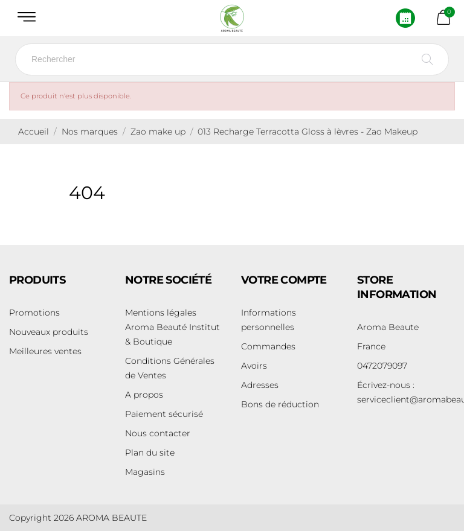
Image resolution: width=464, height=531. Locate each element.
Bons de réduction (280, 404)
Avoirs (254, 365)
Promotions (34, 312)
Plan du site (150, 452)
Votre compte (284, 280)
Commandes (268, 346)
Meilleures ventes (45, 351)
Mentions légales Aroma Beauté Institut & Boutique (172, 327)
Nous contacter (157, 433)
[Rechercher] (232, 59)
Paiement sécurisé (164, 414)
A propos (144, 394)
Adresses (260, 385)
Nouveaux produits (48, 331)
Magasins (145, 471)
